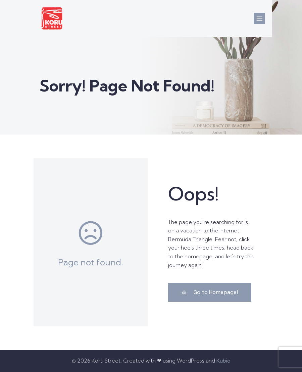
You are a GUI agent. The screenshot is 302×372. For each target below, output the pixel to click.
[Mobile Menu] (259, 18)
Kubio (223, 360)
